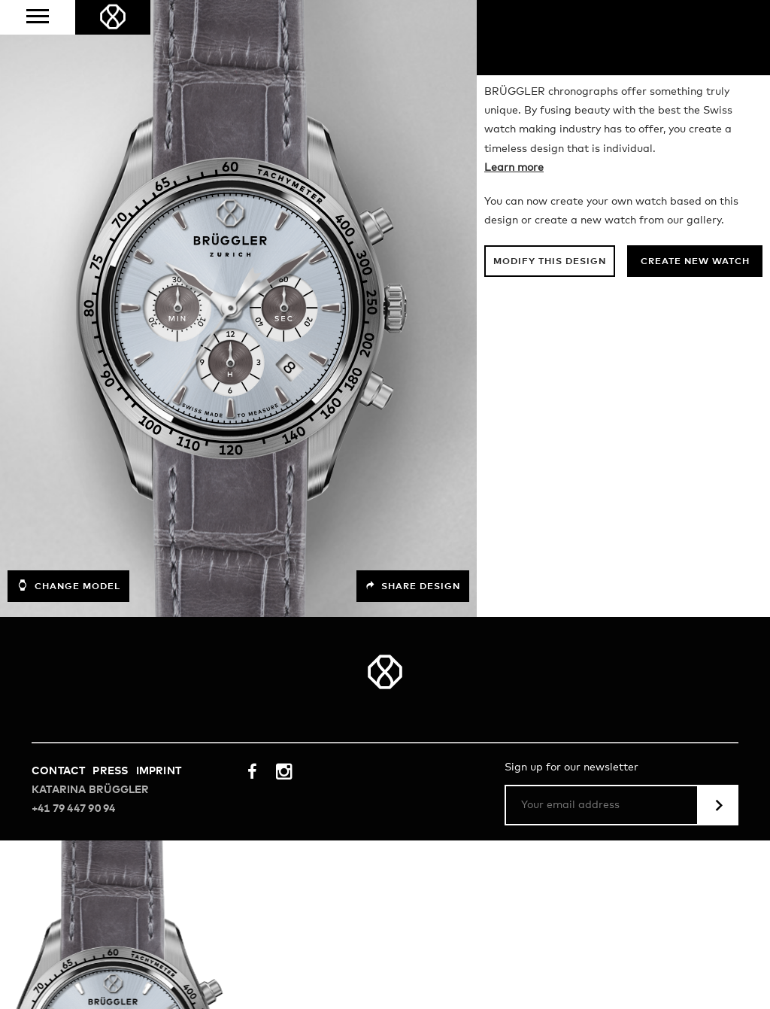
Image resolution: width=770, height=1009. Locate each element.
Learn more (514, 168)
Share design (412, 586)
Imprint (158, 771)
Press (110, 771)
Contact (58, 771)
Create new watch (695, 261)
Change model (68, 585)
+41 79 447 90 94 (73, 809)
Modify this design (549, 261)
